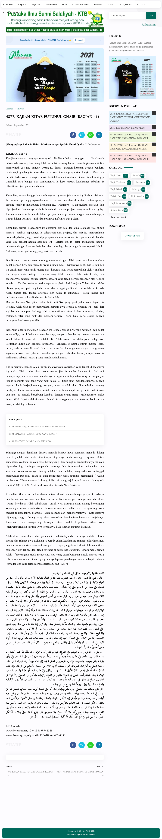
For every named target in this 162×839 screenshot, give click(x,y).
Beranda (8, 5)
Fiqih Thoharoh (120, 182)
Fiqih (22, 5)
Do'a (64, 5)
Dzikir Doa (118, 196)
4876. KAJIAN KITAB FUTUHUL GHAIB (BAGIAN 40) (80, 774)
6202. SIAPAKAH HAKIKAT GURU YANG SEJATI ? (32, 434)
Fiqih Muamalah (121, 203)
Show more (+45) (118, 217)
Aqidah (36, 5)
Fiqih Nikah (118, 189)
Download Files (132, 236)
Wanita (98, 5)
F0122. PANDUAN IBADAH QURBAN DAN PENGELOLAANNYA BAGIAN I (129, 147)
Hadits (141, 5)
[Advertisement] (55, 805)
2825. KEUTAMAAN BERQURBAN (127, 128)
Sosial (111, 5)
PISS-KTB (115, 36)
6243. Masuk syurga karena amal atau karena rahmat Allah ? (37, 427)
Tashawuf (51, 5)
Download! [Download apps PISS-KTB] (79, 40)
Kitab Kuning (11, 13)
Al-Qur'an (126, 5)
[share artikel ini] (73, 135)
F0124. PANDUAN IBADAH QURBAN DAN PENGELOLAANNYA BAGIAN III (129, 158)
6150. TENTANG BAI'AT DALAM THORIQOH (30, 441)
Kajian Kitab (119, 210)
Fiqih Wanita (140, 196)
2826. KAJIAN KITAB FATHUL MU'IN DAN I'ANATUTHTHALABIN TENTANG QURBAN (130, 117)
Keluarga (138, 189)
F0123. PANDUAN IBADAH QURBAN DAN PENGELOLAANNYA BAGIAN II (129, 137)
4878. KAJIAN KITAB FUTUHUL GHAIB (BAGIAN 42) (29, 774)
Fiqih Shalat (119, 175)
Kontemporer (80, 5)
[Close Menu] (101, 40)
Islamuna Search (87, 835)
